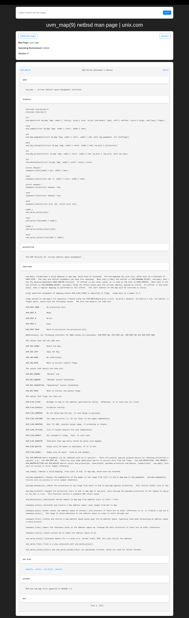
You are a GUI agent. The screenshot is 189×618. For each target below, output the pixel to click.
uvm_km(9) (48, 569)
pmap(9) (29, 569)
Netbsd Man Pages (28, 36)
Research (165, 36)
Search (167, 13)
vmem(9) (58, 569)
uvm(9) (38, 569)
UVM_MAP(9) (25, 70)
